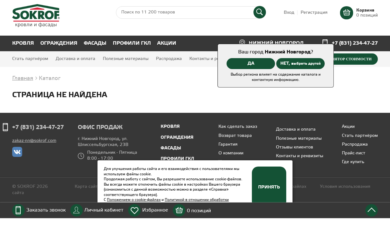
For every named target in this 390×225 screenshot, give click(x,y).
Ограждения (59, 43)
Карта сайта (87, 186)
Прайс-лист (353, 153)
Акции (166, 43)
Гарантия (228, 144)
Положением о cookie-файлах (134, 200)
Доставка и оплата (75, 59)
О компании (230, 153)
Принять (269, 187)
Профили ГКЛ (132, 43)
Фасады (95, 43)
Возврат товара (235, 135)
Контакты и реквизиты (213, 59)
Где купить (353, 162)
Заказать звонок (46, 210)
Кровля (23, 43)
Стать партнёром (30, 59)
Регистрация (314, 12)
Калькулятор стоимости (344, 59)
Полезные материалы (125, 59)
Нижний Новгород (276, 43)
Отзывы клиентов (294, 147)
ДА (251, 63)
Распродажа (169, 59)
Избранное (155, 210)
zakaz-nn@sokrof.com (34, 140)
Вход (289, 12)
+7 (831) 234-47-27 (355, 43)
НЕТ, (300, 63)
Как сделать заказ (237, 126)
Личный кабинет (103, 210)
